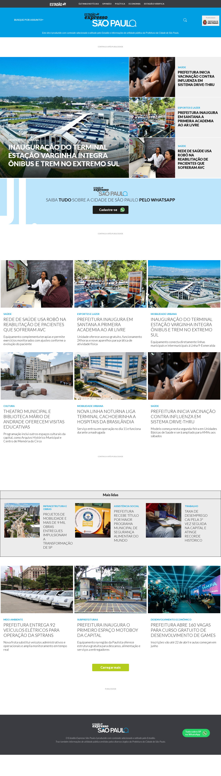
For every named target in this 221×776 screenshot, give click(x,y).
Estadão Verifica (154, 4)
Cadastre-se (108, 210)
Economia (135, 4)
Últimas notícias (89, 4)
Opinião (107, 4)
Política (120, 4)
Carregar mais (110, 667)
